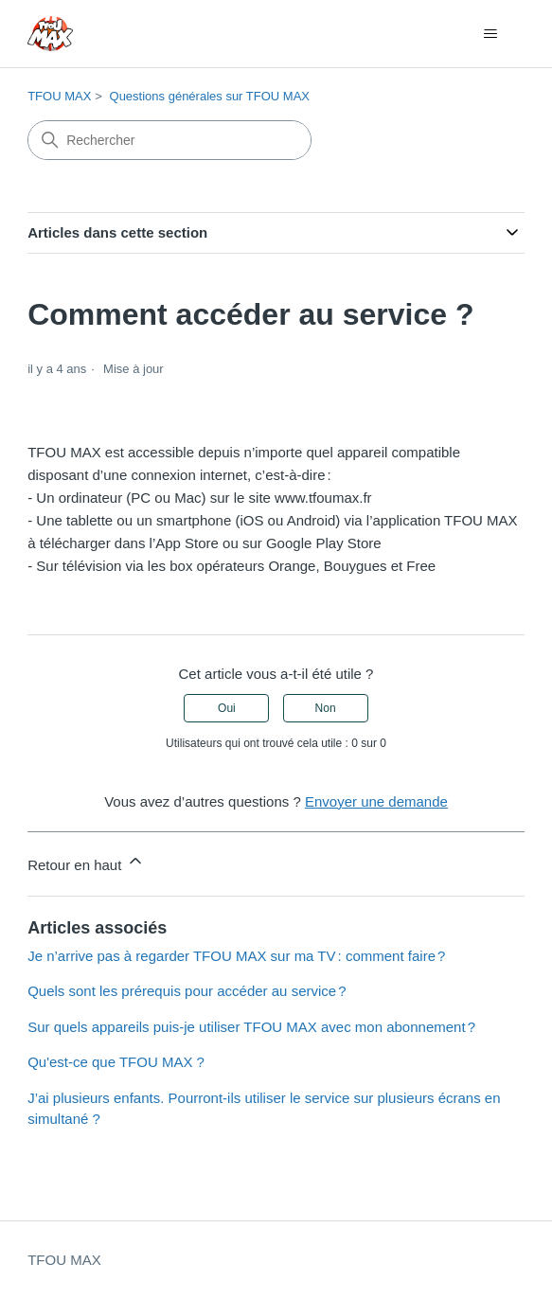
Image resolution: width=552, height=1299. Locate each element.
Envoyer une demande (376, 801)
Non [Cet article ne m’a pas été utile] (325, 708)
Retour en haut (85, 862)
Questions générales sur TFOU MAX (210, 96)
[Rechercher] (169, 140)
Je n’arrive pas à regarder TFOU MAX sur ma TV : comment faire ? (236, 956)
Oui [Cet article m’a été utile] (227, 708)
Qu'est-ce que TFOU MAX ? (116, 1062)
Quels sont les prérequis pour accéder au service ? (186, 991)
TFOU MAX (59, 96)
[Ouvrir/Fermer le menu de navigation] (491, 34)
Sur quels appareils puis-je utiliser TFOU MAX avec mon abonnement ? (251, 1027)
